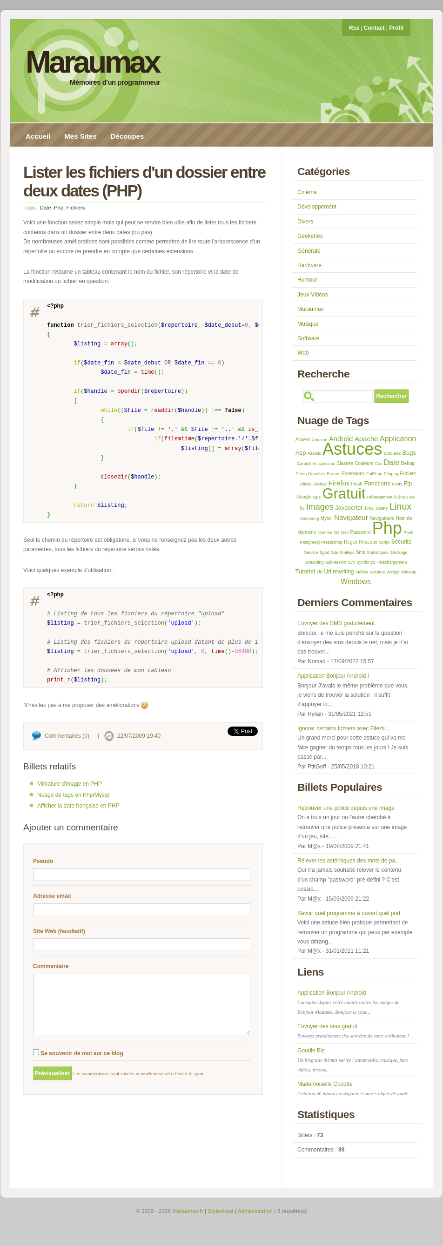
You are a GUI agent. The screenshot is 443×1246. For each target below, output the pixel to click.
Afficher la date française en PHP (78, 805)
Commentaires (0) (67, 736)
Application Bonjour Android (348, 1002)
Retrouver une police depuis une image (346, 808)
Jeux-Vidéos (312, 294)
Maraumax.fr (188, 1211)
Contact (374, 28)
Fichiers (76, 207)
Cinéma (306, 192)
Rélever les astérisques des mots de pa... (348, 860)
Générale (308, 251)
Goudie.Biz (352, 1059)
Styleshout (221, 1211)
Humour (307, 279)
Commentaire (51, 966)
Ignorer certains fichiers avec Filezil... (343, 728)
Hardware (309, 265)
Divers (305, 221)
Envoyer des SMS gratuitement (336, 623)
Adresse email (52, 896)
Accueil (38, 136)
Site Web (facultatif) (59, 931)
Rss (354, 28)
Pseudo (43, 861)
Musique (307, 324)
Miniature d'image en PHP (69, 784)
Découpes (127, 136)
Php (58, 207)
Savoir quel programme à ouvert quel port (348, 913)
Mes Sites (80, 136)
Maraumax (92, 62)
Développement (316, 206)
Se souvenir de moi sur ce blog (78, 1064)
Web (303, 353)
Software (308, 338)
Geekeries (310, 236)
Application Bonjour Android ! (333, 676)
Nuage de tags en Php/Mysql (73, 795)
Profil (396, 28)
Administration (255, 1211)
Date (45, 207)
